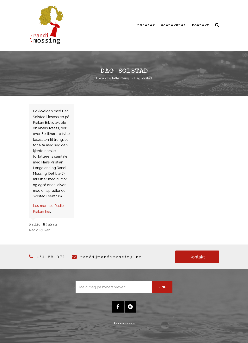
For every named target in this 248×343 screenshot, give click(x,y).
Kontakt (197, 256)
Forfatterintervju (118, 78)
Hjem (100, 78)
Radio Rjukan (39, 230)
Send (162, 287)
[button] (217, 25)
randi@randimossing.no (106, 257)
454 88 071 (47, 257)
